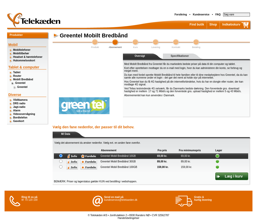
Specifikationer (180, 56)
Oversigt (140, 56)
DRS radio (19, 103)
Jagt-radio (19, 107)
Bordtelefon (20, 117)
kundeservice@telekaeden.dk (120, 199)
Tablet (16, 72)
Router (17, 75)
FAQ (218, 14)
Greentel (20, 83)
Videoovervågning (24, 114)
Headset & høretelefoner (27, 57)
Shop (213, 24)
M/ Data (65, 134)
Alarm (16, 110)
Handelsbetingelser (128, 218)
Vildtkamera (20, 99)
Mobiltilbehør (21, 53)
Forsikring (181, 14)
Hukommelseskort (24, 60)
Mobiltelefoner (21, 49)
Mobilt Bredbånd (23, 79)
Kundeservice (201, 14)
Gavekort (18, 121)
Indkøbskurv (231, 24)
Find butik (196, 24)
